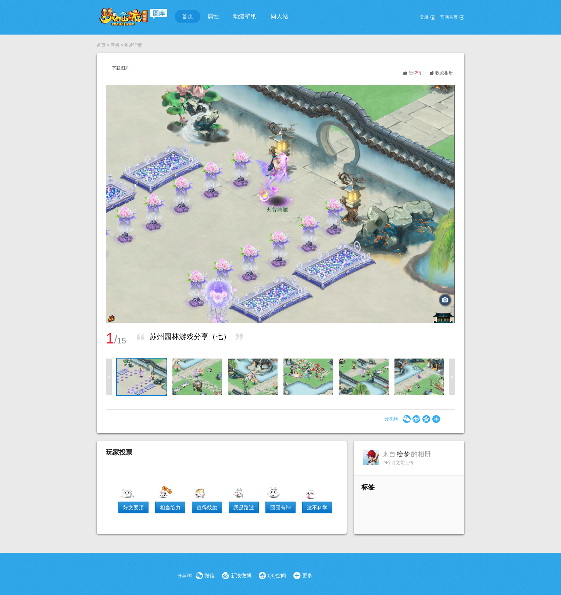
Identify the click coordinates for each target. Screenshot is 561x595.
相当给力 (170, 507)
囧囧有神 (280, 507)
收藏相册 (444, 72)
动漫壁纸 (245, 16)
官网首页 (449, 17)
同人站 (279, 16)
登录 (424, 17)
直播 (115, 45)
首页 (187, 16)
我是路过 (243, 507)
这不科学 (317, 507)
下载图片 (120, 68)
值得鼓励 (207, 507)
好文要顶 (133, 507)
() (415, 72)
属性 (213, 16)
